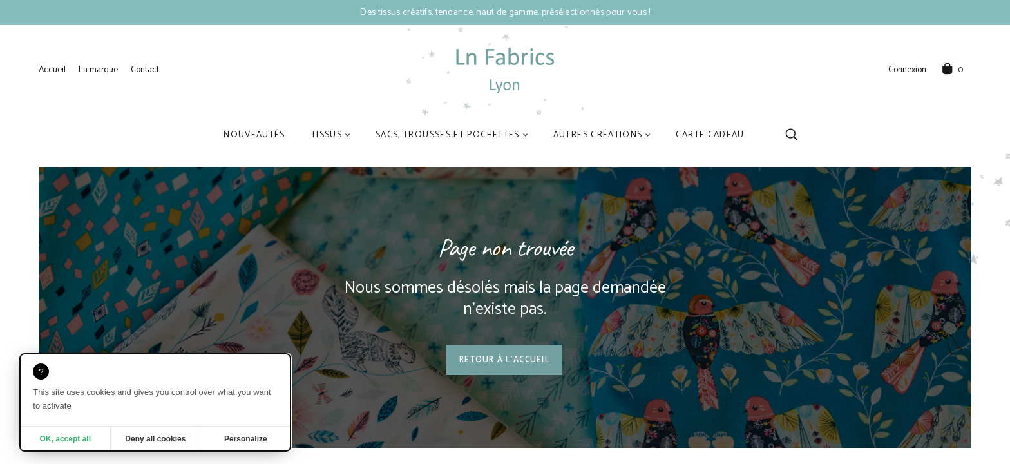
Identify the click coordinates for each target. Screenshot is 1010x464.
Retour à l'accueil (504, 360)
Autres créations (598, 135)
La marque (98, 70)
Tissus (326, 135)
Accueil (52, 70)
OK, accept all (65, 438)
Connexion (907, 70)
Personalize (245, 438)
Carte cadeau (710, 135)
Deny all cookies (155, 438)
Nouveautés (254, 135)
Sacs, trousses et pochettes (448, 135)
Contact (145, 70)
